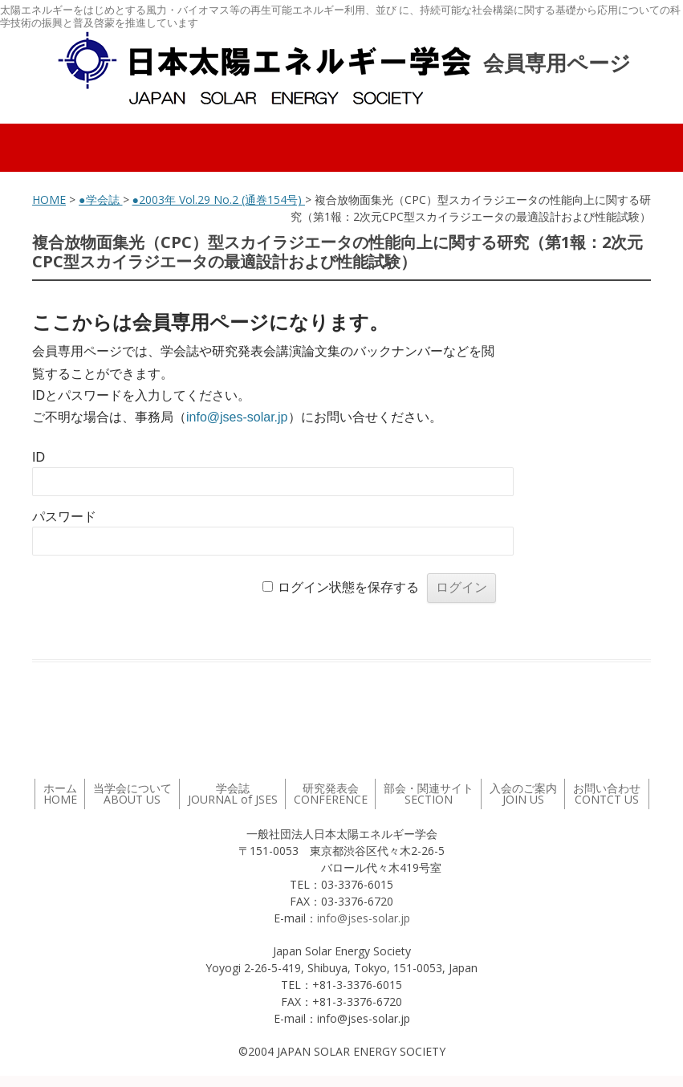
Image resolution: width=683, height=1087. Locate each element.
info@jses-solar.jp (237, 417)
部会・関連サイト (429, 793)
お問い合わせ (606, 793)
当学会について (132, 793)
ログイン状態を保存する (348, 587)
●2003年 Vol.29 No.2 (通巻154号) (218, 199)
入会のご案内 (523, 793)
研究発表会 (331, 793)
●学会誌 (100, 199)
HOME (49, 199)
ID (38, 457)
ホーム (60, 793)
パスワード (64, 516)
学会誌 (233, 793)
